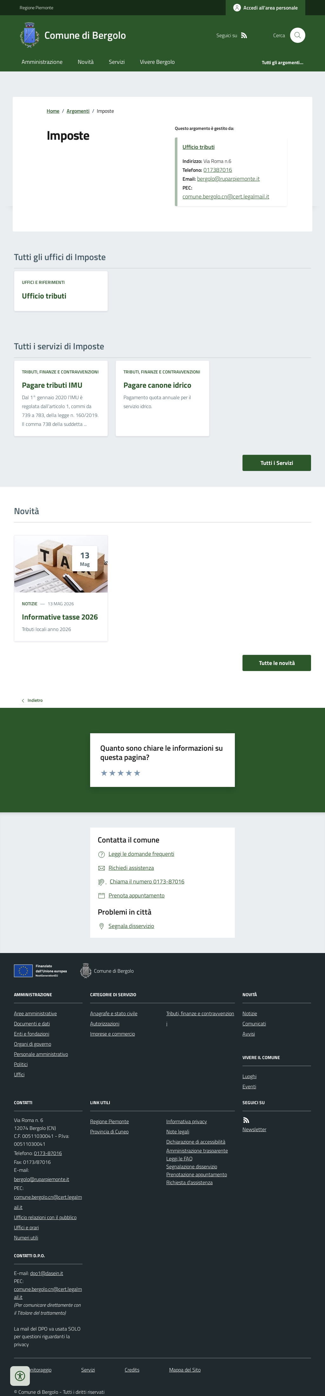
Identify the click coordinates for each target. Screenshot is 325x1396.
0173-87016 (48, 1153)
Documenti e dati (32, 1023)
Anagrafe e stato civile (113, 1013)
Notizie (29, 603)
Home (53, 111)
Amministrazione (42, 61)
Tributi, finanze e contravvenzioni (60, 371)
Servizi (117, 61)
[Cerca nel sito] (295, 35)
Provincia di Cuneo (109, 1131)
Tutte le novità (277, 663)
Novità (86, 61)
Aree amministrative (35, 1013)
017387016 (217, 169)
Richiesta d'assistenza (189, 1182)
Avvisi (248, 1033)
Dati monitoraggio (32, 1369)
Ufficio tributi (198, 147)
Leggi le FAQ (179, 1158)
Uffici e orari (26, 1227)
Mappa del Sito (185, 1369)
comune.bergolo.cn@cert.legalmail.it (225, 196)
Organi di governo (32, 1044)
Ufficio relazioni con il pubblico (45, 1217)
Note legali (177, 1131)
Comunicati (254, 1023)
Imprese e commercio (112, 1033)
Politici (21, 1064)
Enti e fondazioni (31, 1033)
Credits (132, 1369)
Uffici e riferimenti (43, 282)
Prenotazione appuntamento (196, 1174)
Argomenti (78, 111)
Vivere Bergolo (157, 61)
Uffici (19, 1074)
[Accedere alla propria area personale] (265, 7)
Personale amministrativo (41, 1054)
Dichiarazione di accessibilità (195, 1141)
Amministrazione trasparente (197, 1150)
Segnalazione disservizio (191, 1166)
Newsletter (254, 1129)
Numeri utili (26, 1237)
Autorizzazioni (104, 1023)
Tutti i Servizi (277, 463)
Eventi (249, 1086)
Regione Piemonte (36, 7)
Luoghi (249, 1076)
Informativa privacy (186, 1121)
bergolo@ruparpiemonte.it (228, 178)
